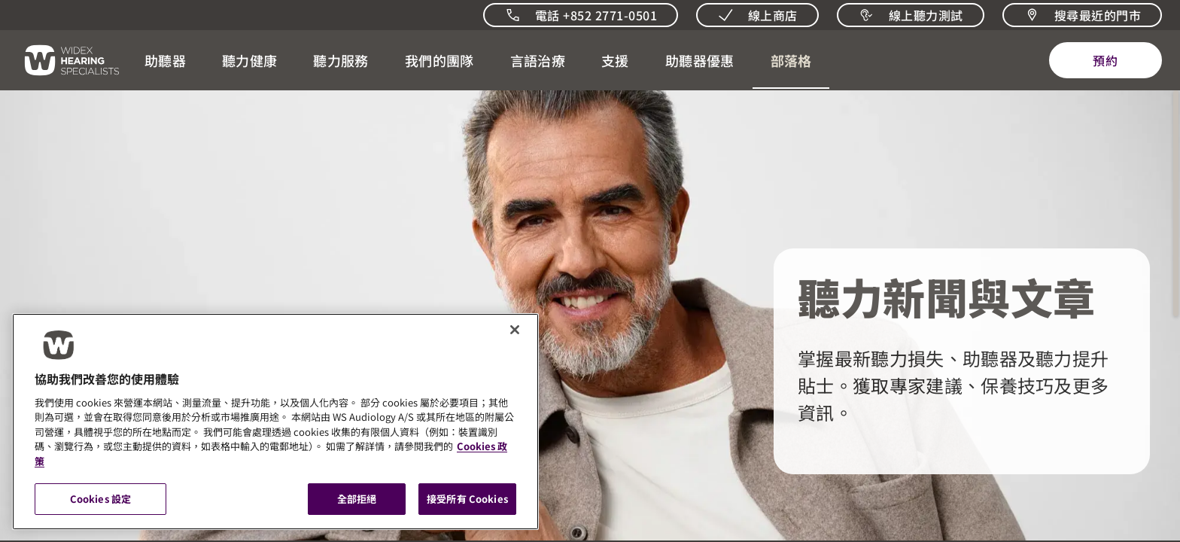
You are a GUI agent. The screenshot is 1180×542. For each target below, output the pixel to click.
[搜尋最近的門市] (1082, 15)
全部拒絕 (357, 499)
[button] (165, 60)
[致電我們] (580, 15)
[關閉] (514, 329)
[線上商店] (757, 15)
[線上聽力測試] (910, 15)
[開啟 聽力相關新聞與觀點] (791, 60)
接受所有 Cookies (467, 499)
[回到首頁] (63, 60)
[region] (275, 421)
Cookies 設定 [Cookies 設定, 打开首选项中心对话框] (100, 499)
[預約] (1105, 60)
